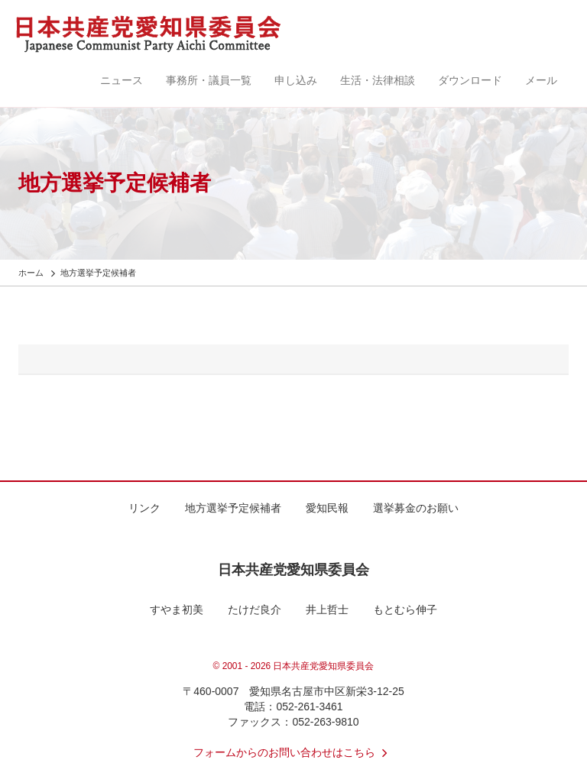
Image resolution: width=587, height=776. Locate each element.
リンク (144, 508)
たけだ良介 (254, 609)
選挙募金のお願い (416, 508)
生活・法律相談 (377, 80)
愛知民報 (327, 508)
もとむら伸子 (405, 609)
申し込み (295, 80)
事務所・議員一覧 (208, 80)
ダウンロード (470, 80)
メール (541, 80)
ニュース (121, 80)
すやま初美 (176, 609)
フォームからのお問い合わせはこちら (293, 752)
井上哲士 (327, 609)
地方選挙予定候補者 (233, 508)
